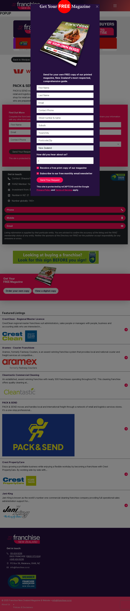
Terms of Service (63, 190)
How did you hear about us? (52, 154)
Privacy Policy (44, 190)
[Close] (97, 6)
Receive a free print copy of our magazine (63, 167)
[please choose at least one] (38, 161)
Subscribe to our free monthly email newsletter (66, 173)
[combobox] (65, 160)
